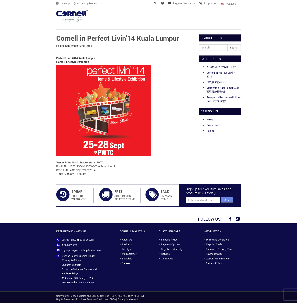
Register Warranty (184, 3)
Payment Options (170, 244)
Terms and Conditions (217, 239)
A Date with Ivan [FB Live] (221, 67)
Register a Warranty (172, 249)
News (209, 119)
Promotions (213, 125)
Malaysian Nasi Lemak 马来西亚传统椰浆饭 (222, 89)
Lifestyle (126, 249)
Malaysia (230, 3)
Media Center (129, 253)
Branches (127, 258)
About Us (127, 239)
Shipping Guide (214, 244)
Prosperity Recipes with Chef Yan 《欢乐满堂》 (223, 99)
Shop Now (209, 3)
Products (127, 244)
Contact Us (167, 258)
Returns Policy (214, 263)
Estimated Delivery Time (219, 249)
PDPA (113, 299)
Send (227, 199)
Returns (165, 253)
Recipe (210, 131)
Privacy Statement (127, 299)
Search (234, 47)
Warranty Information (217, 258)
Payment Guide (214, 253)
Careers (126, 263)
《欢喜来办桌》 (215, 82)
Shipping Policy (169, 239)
